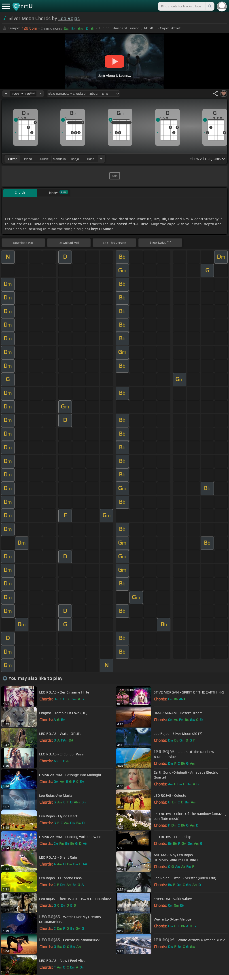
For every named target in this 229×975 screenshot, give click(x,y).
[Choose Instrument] (101, 158)
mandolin (59, 159)
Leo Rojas (69, 18)
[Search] (210, 6)
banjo (75, 159)
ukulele (44, 159)
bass (90, 159)
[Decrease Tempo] (6, 93)
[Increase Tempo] (40, 93)
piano (28, 159)
